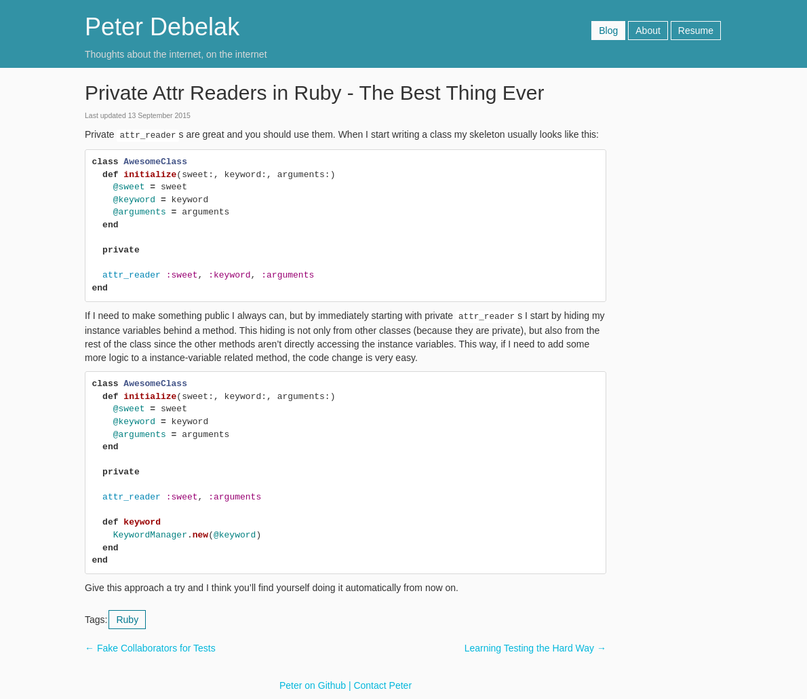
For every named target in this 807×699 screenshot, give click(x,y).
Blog (608, 30)
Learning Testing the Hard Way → (535, 648)
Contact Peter (382, 685)
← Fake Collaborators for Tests (150, 648)
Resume (695, 30)
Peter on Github (312, 685)
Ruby (127, 619)
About (648, 30)
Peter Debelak (162, 27)
